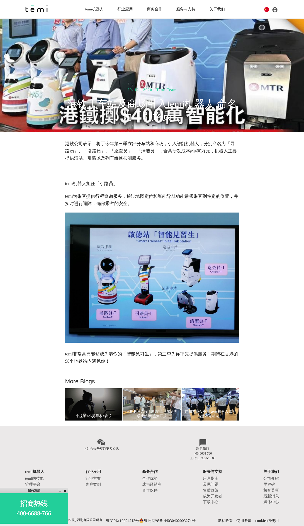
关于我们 (217, 9)
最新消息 (272, 490)
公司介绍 (272, 475)
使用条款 (250, 512)
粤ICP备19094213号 (119, 512)
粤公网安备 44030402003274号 (156, 512)
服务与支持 (186, 9)
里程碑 (271, 480)
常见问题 (211, 480)
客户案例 (92, 480)
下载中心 (211, 495)
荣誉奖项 (272, 485)
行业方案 (92, 475)
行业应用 (125, 9)
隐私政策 (234, 512)
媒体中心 (272, 495)
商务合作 (154, 9)
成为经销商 (152, 480)
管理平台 (31, 480)
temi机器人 (93, 9)
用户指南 (211, 475)
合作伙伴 (150, 485)
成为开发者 (213, 490)
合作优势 (150, 475)
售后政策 (211, 485)
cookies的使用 (269, 512)
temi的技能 (32, 475)
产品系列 (31, 485)
